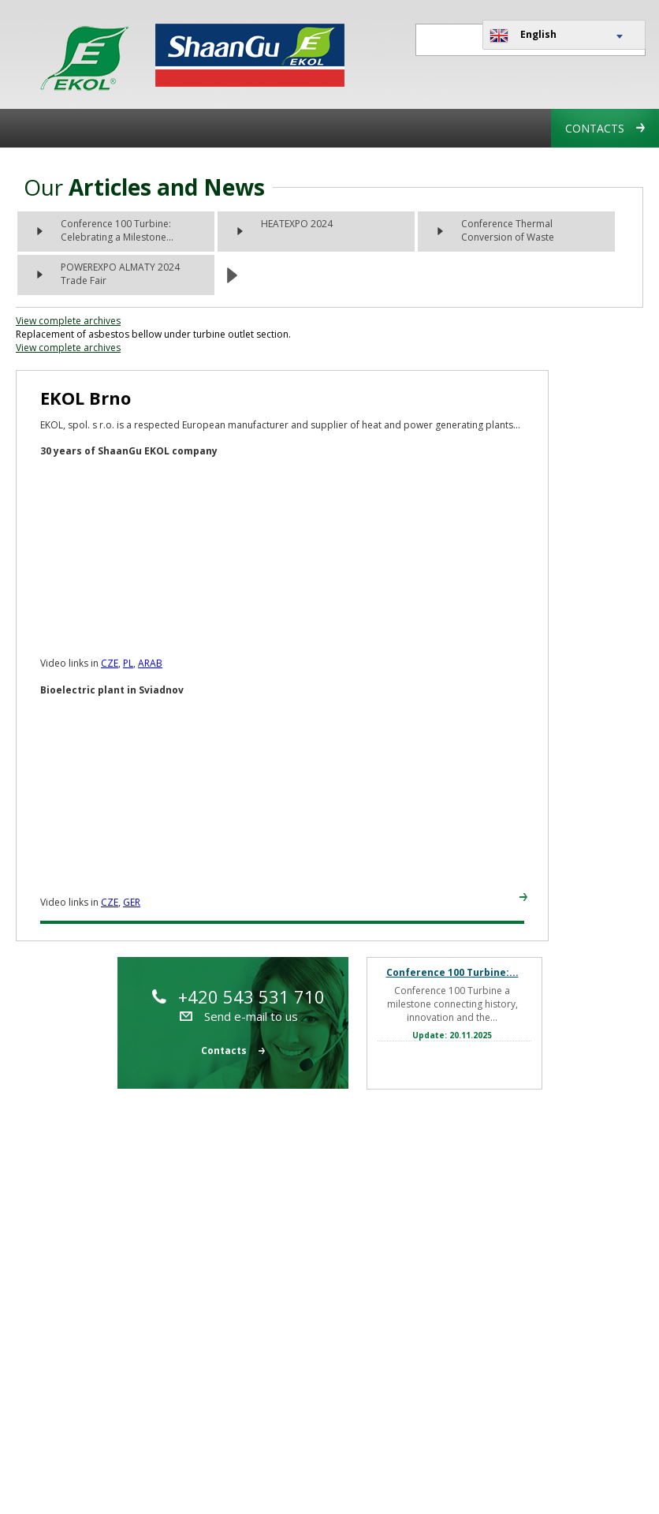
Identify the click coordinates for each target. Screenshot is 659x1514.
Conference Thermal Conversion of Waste (507, 230)
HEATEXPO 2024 (297, 223)
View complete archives (68, 320)
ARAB (150, 663)
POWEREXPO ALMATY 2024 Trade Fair (120, 273)
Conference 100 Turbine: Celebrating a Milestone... (117, 230)
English (523, 35)
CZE (109, 663)
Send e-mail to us (239, 1016)
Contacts (605, 128)
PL (128, 663)
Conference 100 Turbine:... (452, 972)
